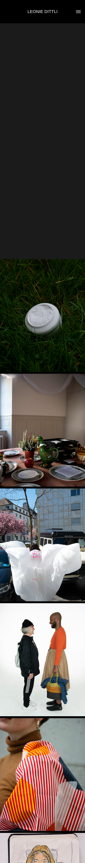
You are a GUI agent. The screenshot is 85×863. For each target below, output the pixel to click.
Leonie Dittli (42, 11)
